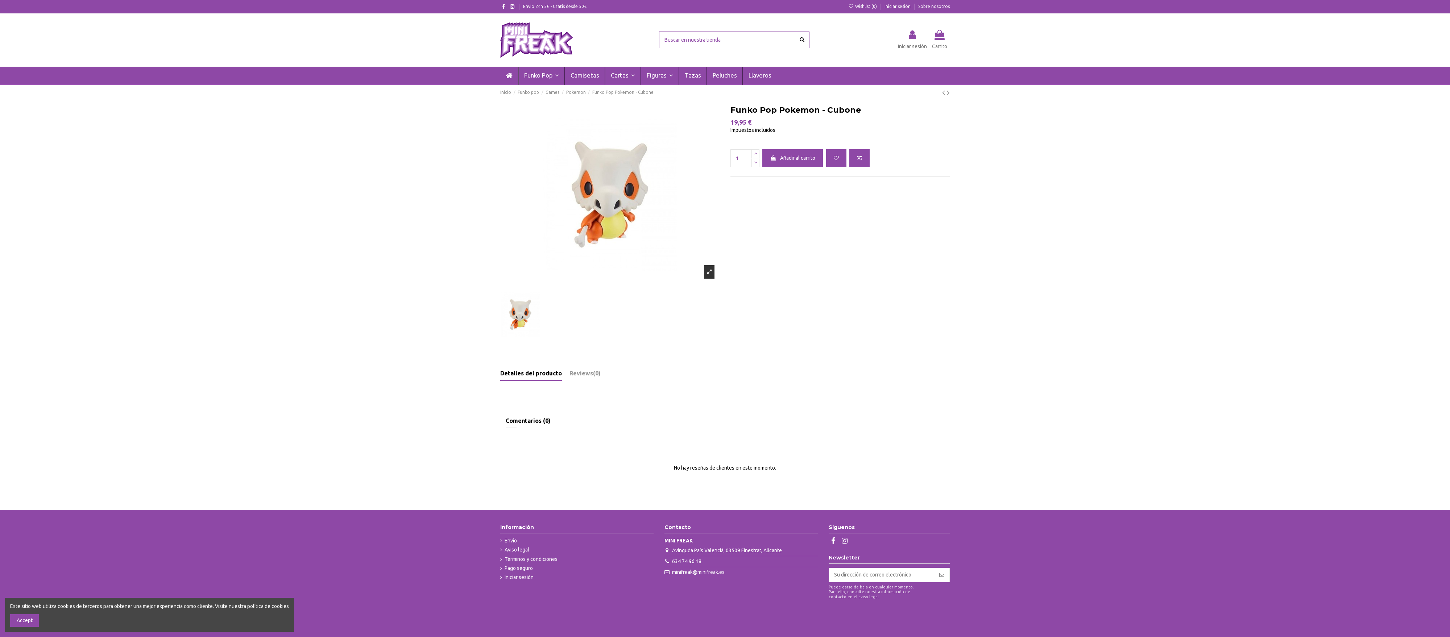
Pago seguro (519, 568)
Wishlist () (863, 6)
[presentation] (889, 617)
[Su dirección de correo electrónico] (881, 575)
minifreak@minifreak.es (698, 572)
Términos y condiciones (531, 559)
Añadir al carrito (792, 158)
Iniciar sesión (898, 6)
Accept (25, 620)
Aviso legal (517, 550)
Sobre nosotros (934, 6)
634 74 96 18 (686, 561)
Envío (511, 541)
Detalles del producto (531, 373)
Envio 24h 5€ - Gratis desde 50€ (555, 6)
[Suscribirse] (941, 575)
